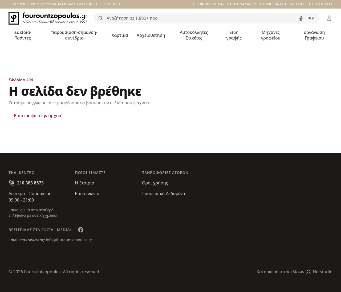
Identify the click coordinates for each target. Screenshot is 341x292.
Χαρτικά (119, 35)
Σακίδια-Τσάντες (22, 35)
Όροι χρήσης (154, 183)
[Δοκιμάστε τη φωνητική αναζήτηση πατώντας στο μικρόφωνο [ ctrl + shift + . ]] (300, 18)
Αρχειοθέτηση (151, 35)
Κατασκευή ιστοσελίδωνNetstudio (294, 272)
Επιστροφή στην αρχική (36, 116)
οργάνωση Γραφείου (314, 35)
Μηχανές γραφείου (271, 35)
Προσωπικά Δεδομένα (163, 193)
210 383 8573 (30, 183)
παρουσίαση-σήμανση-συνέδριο (74, 35)
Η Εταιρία (84, 183)
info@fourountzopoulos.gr (69, 239)
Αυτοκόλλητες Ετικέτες (194, 35)
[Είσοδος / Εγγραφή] (329, 18)
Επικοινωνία (87, 193)
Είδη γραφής (234, 35)
